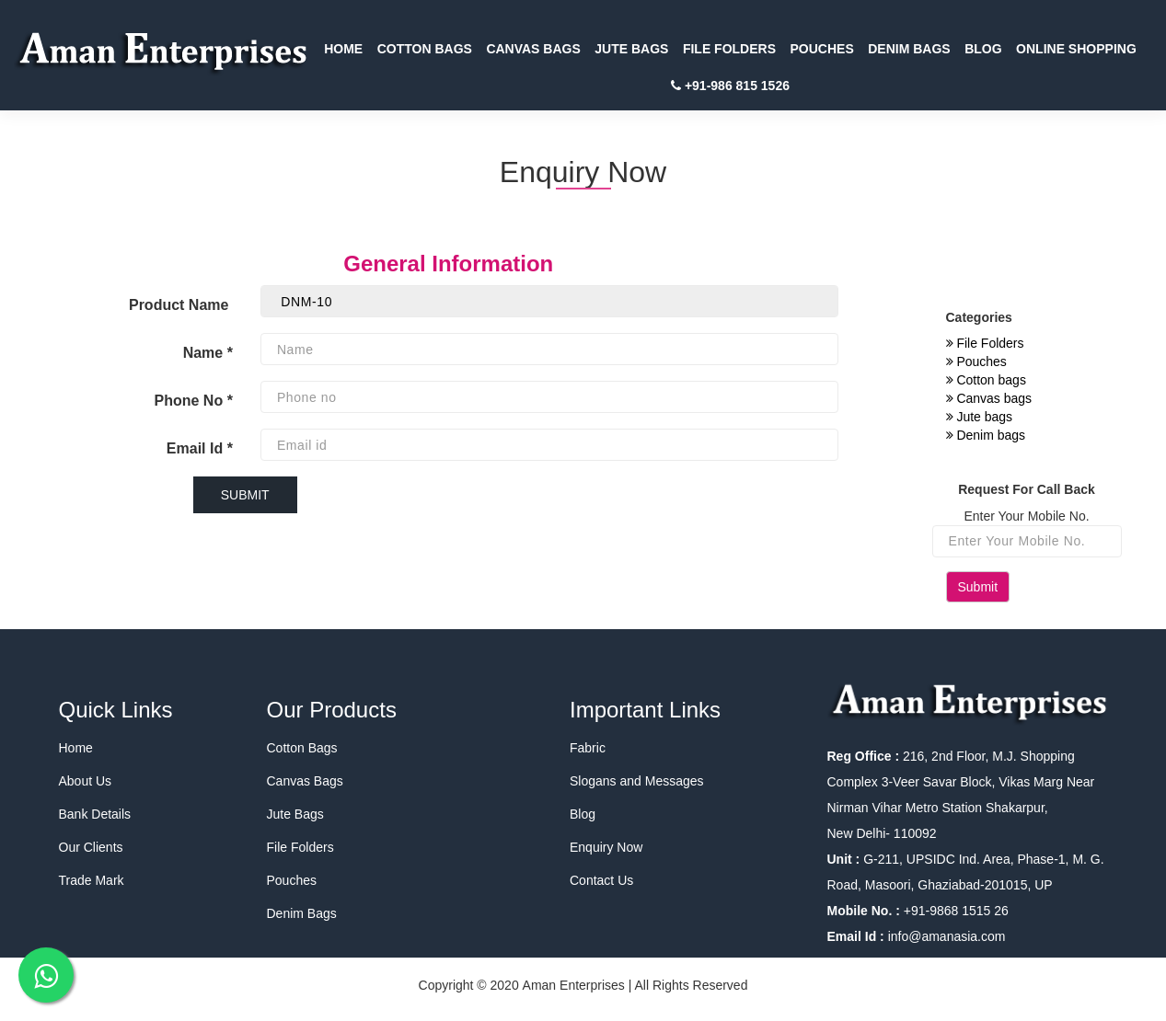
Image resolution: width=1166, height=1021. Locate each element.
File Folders (985, 343)
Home (76, 747)
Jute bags (979, 416)
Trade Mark (91, 880)
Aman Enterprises (574, 985)
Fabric (588, 747)
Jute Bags (295, 814)
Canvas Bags (305, 781)
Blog (582, 814)
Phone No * (194, 400)
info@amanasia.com (947, 936)
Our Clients (91, 847)
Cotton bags (986, 380)
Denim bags (986, 435)
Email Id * (200, 448)
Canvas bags (989, 398)
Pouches (976, 361)
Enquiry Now (606, 847)
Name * (208, 353)
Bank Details (95, 814)
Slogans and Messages (637, 781)
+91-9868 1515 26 (954, 910)
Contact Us (601, 880)
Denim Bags (302, 913)
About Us (85, 781)
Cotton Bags (302, 747)
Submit (978, 586)
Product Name (181, 305)
